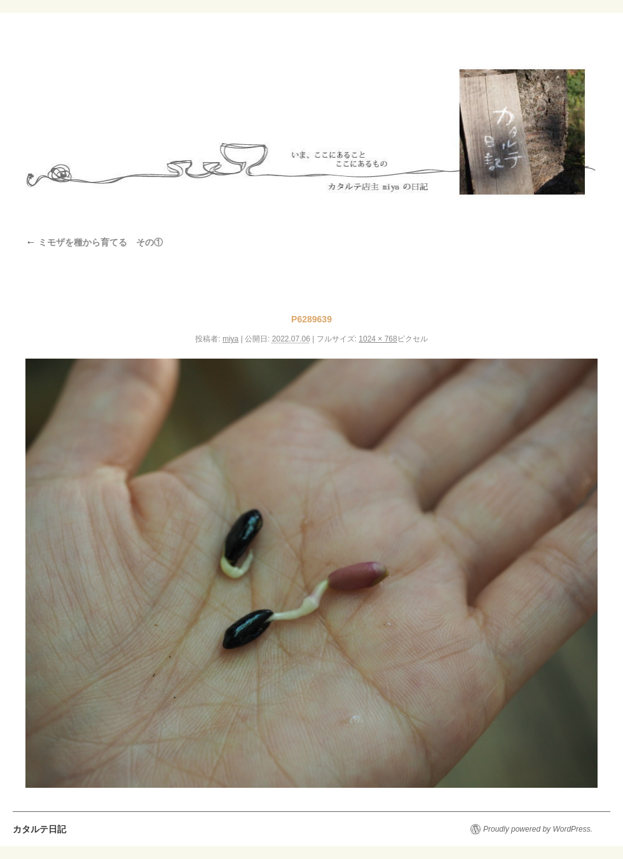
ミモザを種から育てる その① (94, 242)
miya (230, 338)
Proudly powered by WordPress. (537, 829)
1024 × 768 (378, 338)
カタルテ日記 (39, 829)
